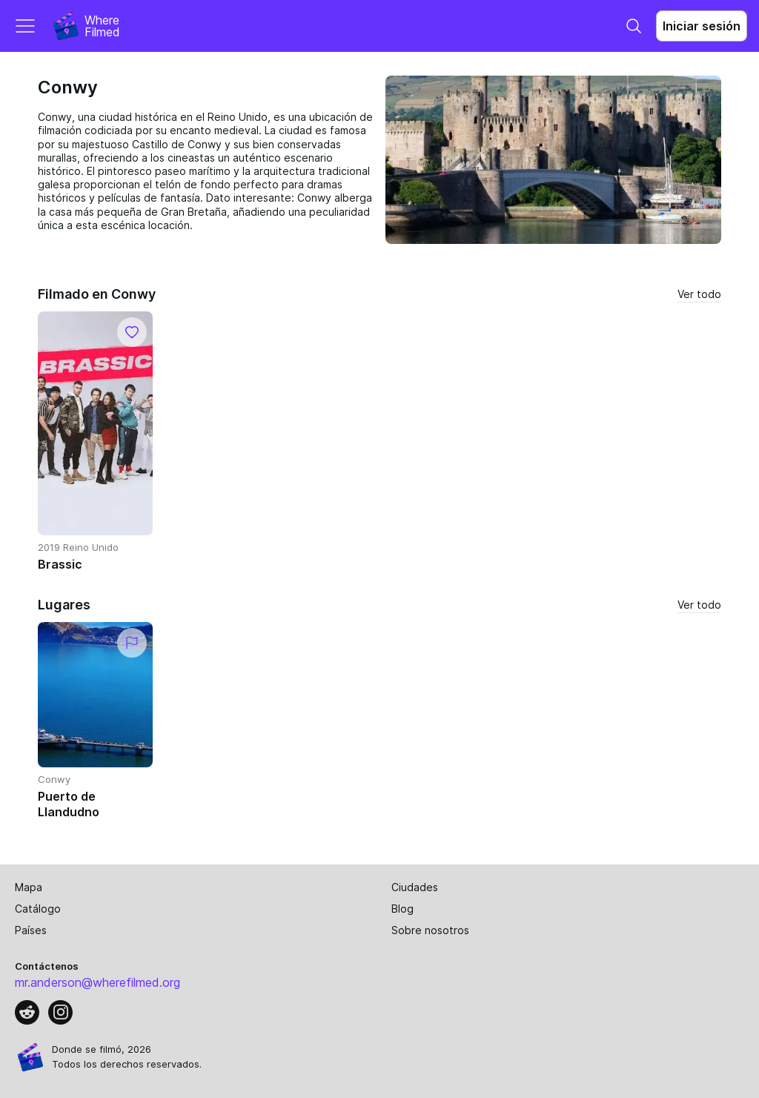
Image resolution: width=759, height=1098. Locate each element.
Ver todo (699, 294)
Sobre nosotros (430, 930)
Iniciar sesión (701, 26)
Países (31, 930)
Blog (402, 908)
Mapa (28, 887)
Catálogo (38, 908)
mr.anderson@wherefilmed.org (97, 982)
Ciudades (414, 887)
